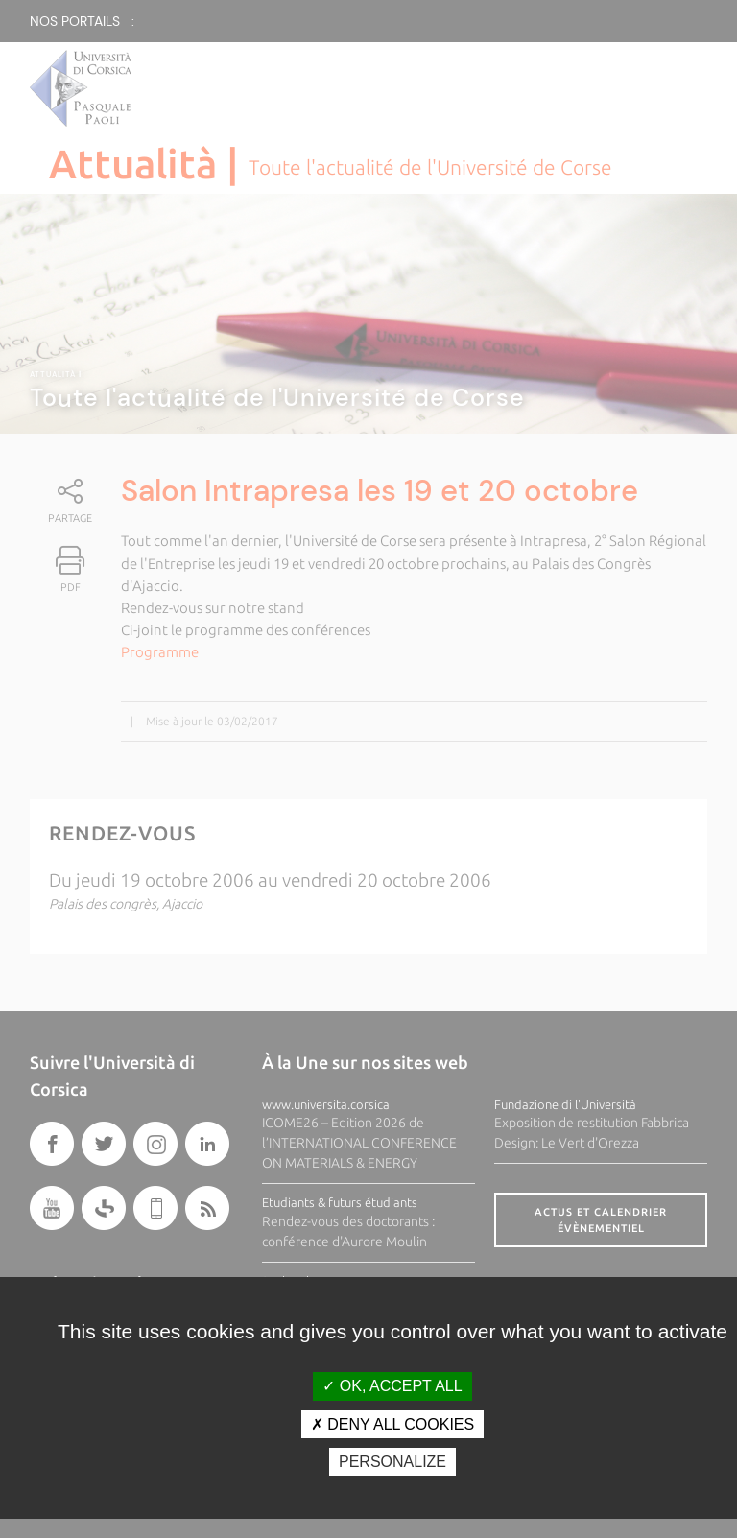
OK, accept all (392, 1386)
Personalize (392, 1462)
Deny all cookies (392, 1424)
